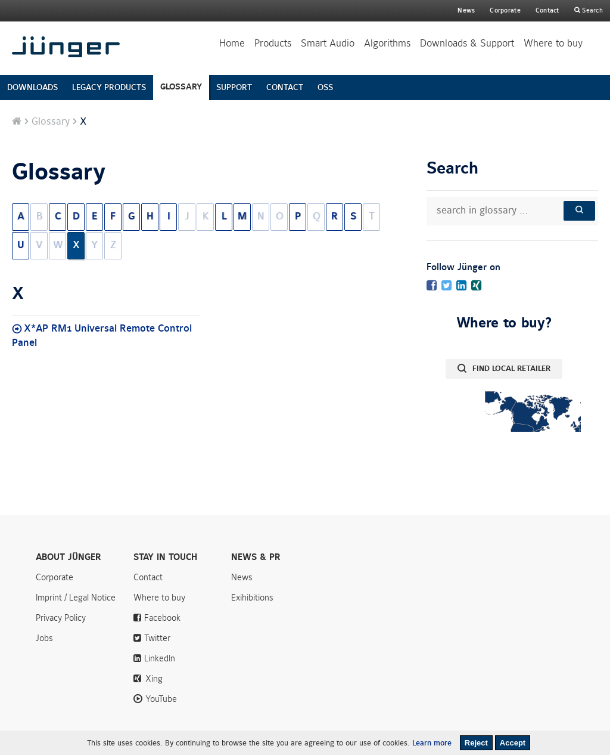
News (466, 10)
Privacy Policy (61, 617)
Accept (512, 742)
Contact (547, 10)
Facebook (162, 617)
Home (232, 43)
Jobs (44, 638)
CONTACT (284, 87)
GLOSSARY (181, 87)
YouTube (161, 699)
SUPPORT (234, 87)
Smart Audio (327, 43)
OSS (325, 87)
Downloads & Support (467, 43)
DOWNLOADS (32, 87)
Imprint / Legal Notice (76, 597)
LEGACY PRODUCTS (109, 87)
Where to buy (553, 43)
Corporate (54, 577)
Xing (154, 678)
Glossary (51, 122)
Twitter (157, 638)
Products (272, 43)
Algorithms (387, 43)
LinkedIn (159, 658)
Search (591, 10)
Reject (476, 742)
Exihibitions (252, 597)
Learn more (432, 743)
